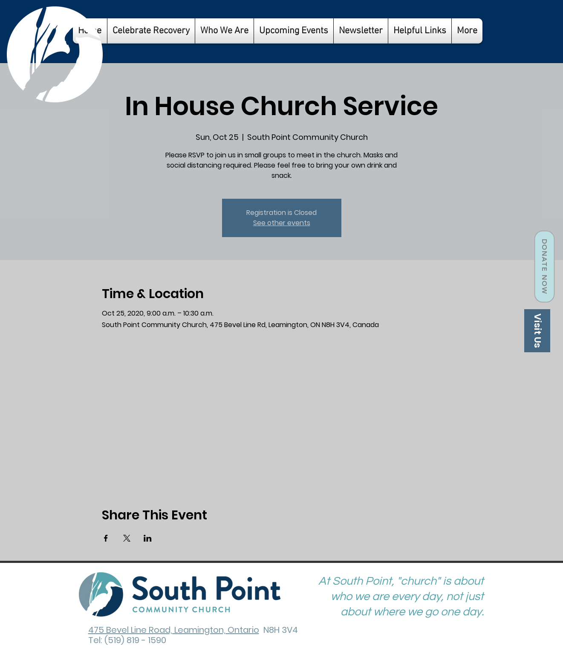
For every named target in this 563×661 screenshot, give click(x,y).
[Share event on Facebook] (106, 538)
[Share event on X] (127, 538)
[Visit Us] (537, 330)
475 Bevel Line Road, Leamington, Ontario (173, 630)
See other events (281, 223)
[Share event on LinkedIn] (148, 538)
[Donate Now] (544, 267)
